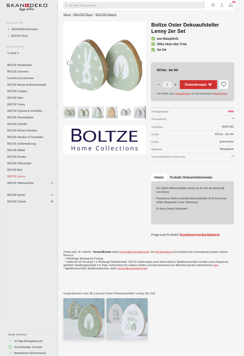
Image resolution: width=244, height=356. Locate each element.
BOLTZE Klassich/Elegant (24, 274)
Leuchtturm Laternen (20, 78)
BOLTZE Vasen (16, 104)
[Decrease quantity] (159, 84)
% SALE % (13, 53)
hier (215, 265)
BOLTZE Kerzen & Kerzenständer (27, 84)
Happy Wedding (18, 306)
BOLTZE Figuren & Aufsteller (24, 110)
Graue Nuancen (18, 221)
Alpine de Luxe (18, 293)
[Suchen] (134, 5)
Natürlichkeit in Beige (22, 228)
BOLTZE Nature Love (21, 241)
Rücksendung (163, 251)
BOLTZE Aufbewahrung (21, 143)
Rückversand (220, 93)
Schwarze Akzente (20, 208)
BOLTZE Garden (16, 156)
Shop (67, 15)
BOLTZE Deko (15, 97)
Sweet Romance (19, 313)
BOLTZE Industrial (20, 254)
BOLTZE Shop (83, 15)
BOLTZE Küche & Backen (22, 130)
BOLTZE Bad (14, 169)
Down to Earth (18, 287)
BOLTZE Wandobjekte (20, 117)
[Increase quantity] (175, 84)
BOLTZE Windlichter (19, 65)
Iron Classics (17, 300)
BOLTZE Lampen (17, 91)
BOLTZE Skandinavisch (23, 260)
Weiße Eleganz (18, 215)
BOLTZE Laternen (17, 71)
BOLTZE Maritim (19, 267)
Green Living (16, 234)
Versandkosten (182, 93)
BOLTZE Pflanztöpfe (19, 163)
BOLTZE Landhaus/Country (25, 247)
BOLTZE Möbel (16, 150)
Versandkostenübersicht (134, 251)
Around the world (20, 280)
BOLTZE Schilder (17, 124)
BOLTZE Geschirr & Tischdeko (25, 137)
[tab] (159, 177)
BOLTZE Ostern (16, 176)
